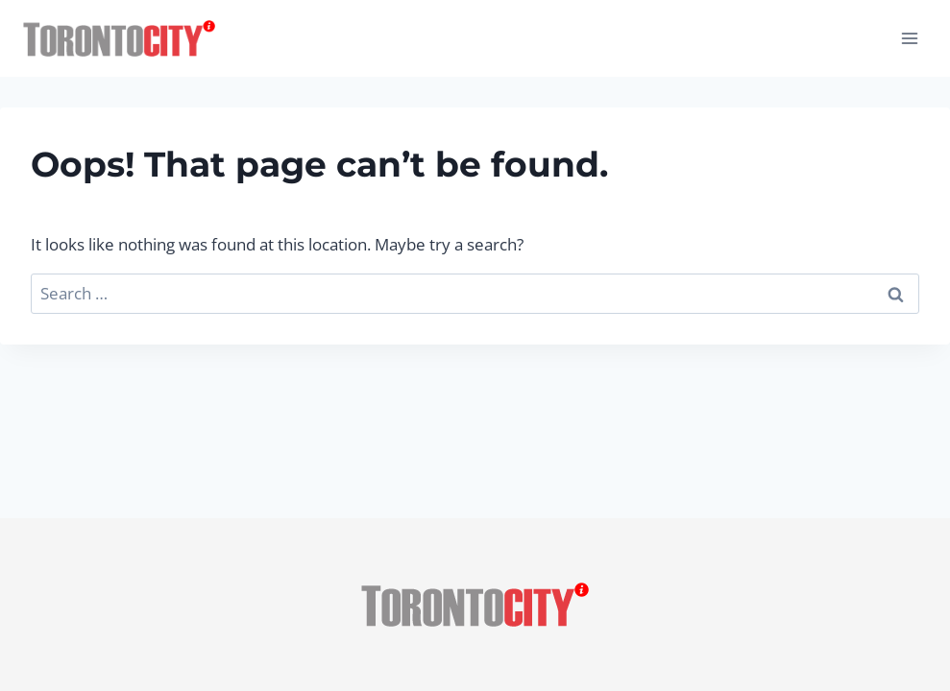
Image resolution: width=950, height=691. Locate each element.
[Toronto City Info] (119, 39)
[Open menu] (909, 38)
